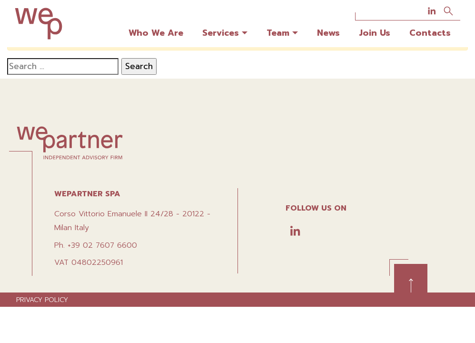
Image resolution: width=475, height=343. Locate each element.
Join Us (374, 33)
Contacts (430, 33)
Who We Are (156, 33)
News (328, 33)
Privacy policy (42, 300)
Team (278, 33)
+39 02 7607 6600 (102, 245)
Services (220, 33)
